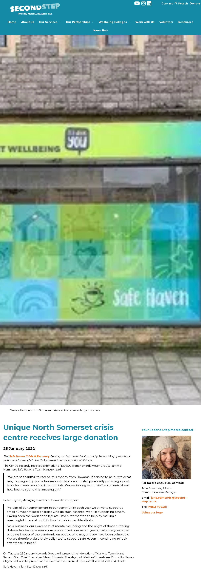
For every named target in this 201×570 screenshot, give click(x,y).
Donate (195, 3)
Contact (167, 3)
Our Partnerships (80, 22)
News (14, 410)
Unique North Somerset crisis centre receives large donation (60, 410)
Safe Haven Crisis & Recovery (29, 456)
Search (181, 3)
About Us (27, 22)
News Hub (100, 30)
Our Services (50, 22)
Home (12, 22)
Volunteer (166, 22)
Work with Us (144, 22)
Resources (185, 22)
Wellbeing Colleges (114, 22)
